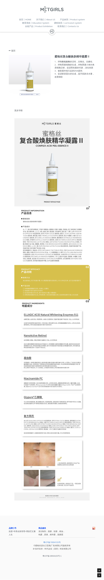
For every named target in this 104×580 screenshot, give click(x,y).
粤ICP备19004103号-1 (52, 557)
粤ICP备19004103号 (52, 543)
